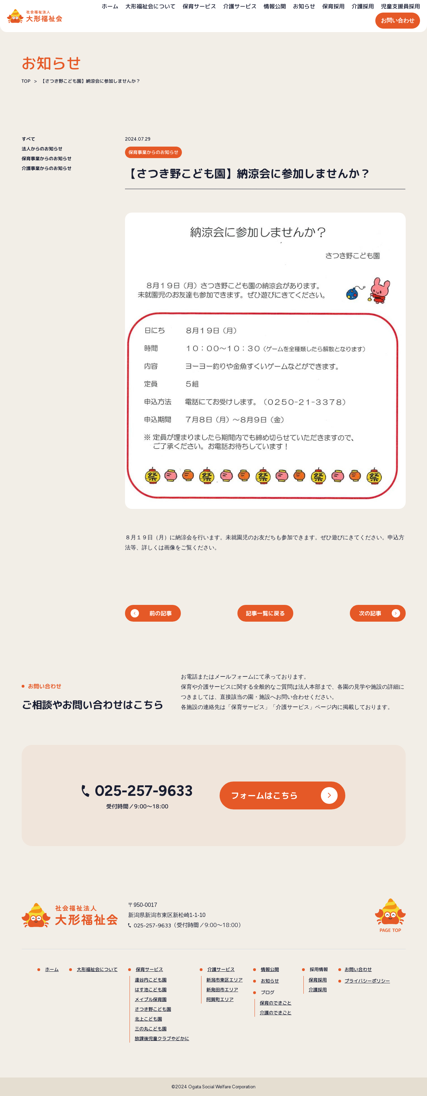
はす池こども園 (151, 989)
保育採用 (333, 6)
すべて (28, 139)
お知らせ (304, 6)
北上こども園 (148, 1019)
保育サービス (199, 6)
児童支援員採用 (400, 6)
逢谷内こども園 (151, 980)
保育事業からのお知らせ (46, 158)
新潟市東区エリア (224, 980)
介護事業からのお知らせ (46, 168)
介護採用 (363, 6)
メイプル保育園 (150, 999)
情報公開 (275, 6)
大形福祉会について (150, 6)
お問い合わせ (397, 20)
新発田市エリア (222, 989)
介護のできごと (275, 1012)
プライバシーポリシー (367, 981)
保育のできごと (275, 1003)
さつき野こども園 (152, 1009)
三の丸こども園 (150, 1028)
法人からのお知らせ (41, 149)
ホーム (110, 6)
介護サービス (240, 6)
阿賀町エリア (219, 999)
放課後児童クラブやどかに (161, 1038)
